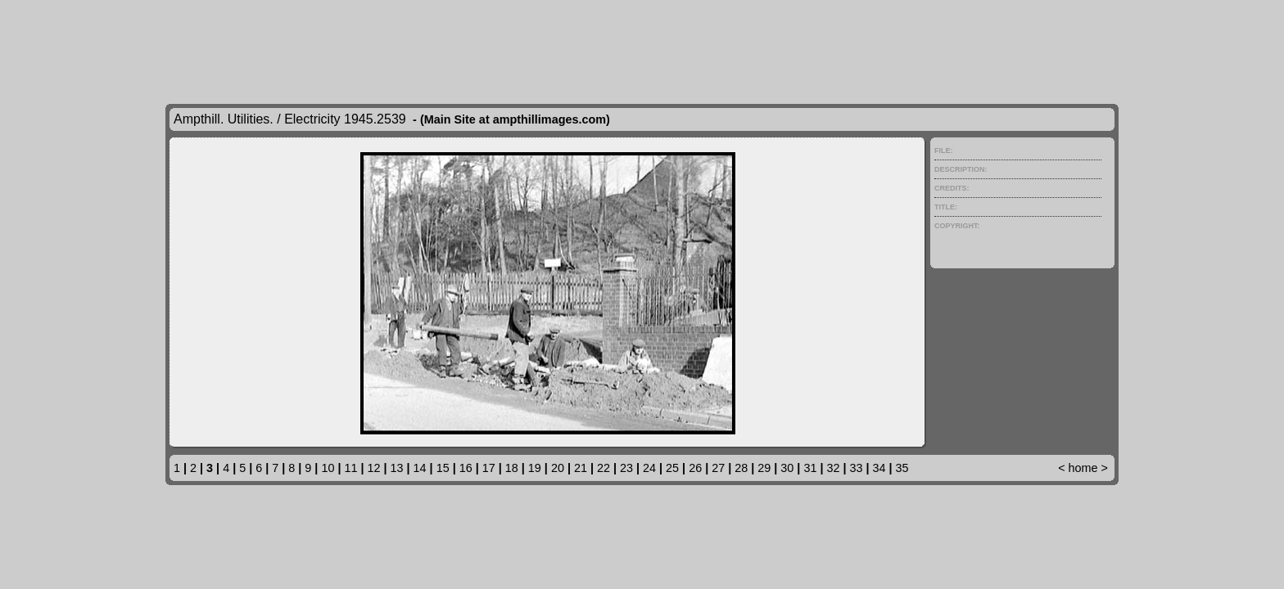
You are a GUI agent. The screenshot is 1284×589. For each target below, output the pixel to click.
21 (580, 467)
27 (718, 467)
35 (902, 467)
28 (741, 467)
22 (603, 467)
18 (511, 467)
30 (786, 467)
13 (397, 467)
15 (443, 467)
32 (832, 467)
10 (327, 467)
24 (649, 467)
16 (465, 467)
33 (855, 467)
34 (879, 467)
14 (420, 467)
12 (374, 467)
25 (672, 467)
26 (695, 467)
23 (626, 467)
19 (534, 467)
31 (809, 467)
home (1083, 467)
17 (488, 467)
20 (557, 467)
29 (764, 467)
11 (350, 467)
